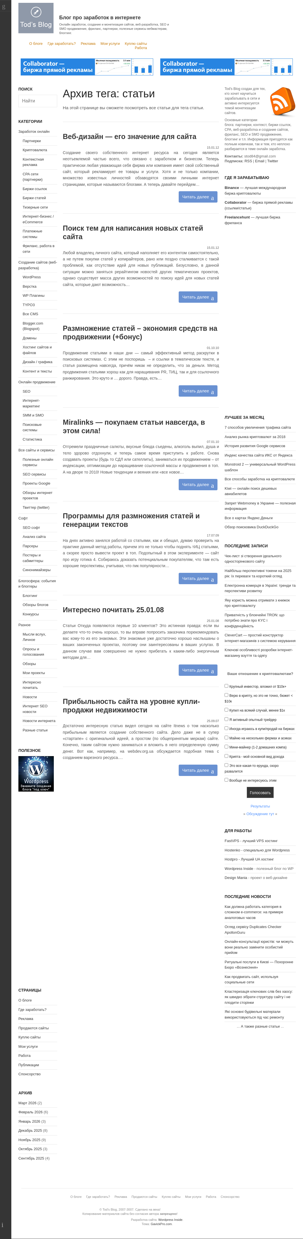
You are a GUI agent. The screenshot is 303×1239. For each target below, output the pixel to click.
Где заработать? (62, 43)
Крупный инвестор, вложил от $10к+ (257, 687)
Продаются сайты (33, 1028)
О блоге (35, 43)
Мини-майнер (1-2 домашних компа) (258, 747)
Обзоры (29, 664)
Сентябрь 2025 (31, 1158)
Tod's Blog (36, 18)
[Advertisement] (260, 321)
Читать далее (195, 196)
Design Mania (236, 878)
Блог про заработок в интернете (100, 17)
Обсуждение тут (260, 814)
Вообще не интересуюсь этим (252, 780)
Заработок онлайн (34, 131)
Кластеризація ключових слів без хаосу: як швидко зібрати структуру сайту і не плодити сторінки (259, 997)
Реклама (88, 43)
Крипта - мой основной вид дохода (256, 757)
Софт (23, 518)
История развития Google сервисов (255, 446)
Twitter (272, 161)
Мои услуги (110, 43)
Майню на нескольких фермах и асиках (260, 738)
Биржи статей (34, 198)
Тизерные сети (35, 207)
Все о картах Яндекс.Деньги (248, 518)
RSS (248, 161)
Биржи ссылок (35, 189)
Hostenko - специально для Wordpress (257, 850)
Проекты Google (36, 483)
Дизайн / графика (37, 362)
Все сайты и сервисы (36, 450)
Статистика (32, 439)
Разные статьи (35, 730)
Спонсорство (29, 1074)
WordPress (32, 277)
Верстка (30, 286)
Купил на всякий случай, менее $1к (257, 710)
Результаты (260, 806)
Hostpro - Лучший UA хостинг (249, 859)
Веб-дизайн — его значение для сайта (130, 136)
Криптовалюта (35, 150)
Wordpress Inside (239, 868)
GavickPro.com (161, 1224)
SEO (26, 391)
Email (259, 161)
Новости (30, 697)
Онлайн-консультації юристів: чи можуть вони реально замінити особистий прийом (259, 947)
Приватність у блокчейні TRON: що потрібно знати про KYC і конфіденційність (254, 620)
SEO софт (31, 527)
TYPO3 (29, 305)
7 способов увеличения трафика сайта (258, 427)
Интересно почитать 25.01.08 (113, 610)
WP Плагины (33, 295)
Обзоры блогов (35, 605)
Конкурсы (31, 614)
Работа (141, 48)
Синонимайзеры (37, 570)
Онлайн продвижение (37, 382)
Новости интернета (39, 721)
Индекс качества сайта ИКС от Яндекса (258, 455)
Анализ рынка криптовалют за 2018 (255, 437)
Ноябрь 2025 (29, 1140)
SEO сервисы (34, 474)
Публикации (28, 1065)
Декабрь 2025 (30, 1130)
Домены (30, 338)
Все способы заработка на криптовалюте (260, 479)
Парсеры (30, 546)
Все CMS (30, 314)
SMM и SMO (33, 415)
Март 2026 (27, 1103)
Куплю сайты (136, 43)
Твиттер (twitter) (36, 507)
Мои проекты (34, 673)
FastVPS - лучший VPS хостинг (251, 841)
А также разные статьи (260, 1026)
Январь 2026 (29, 1121)
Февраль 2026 (30, 1112)
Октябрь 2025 (30, 1149)
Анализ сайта (34, 537)
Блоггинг (30, 596)
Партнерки (32, 141)
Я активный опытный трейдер (252, 720)
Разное (24, 625)
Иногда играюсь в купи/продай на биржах (262, 729)
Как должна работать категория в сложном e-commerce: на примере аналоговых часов (254, 912)
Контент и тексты (37, 371)
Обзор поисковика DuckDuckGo (251, 527)
